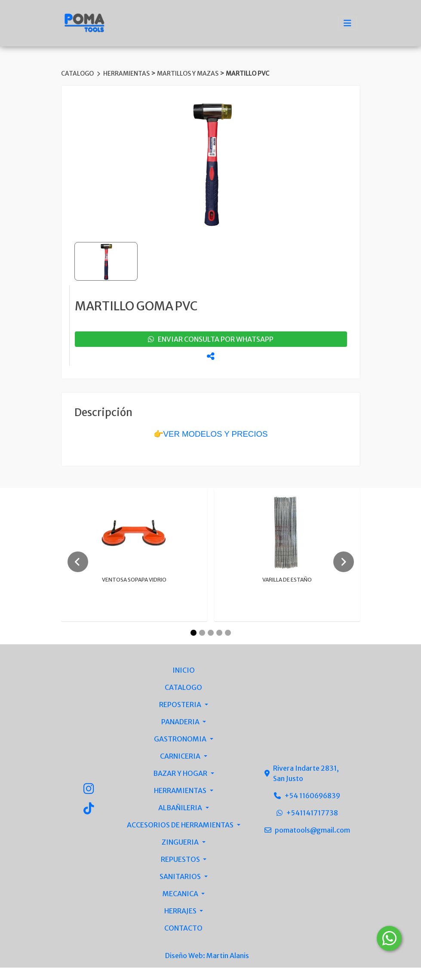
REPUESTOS (181, 859)
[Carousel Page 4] (219, 633)
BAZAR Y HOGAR (181, 773)
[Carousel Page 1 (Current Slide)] (194, 633)
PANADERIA (181, 722)
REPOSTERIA (181, 705)
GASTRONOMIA (181, 739)
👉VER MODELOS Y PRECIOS (211, 433)
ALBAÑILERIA (180, 808)
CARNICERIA (181, 756)
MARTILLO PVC (247, 73)
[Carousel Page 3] (211, 633)
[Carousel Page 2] (202, 633)
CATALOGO (78, 73)
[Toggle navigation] (347, 23)
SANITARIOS (181, 877)
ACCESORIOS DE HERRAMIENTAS (181, 825)
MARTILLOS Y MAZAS (188, 73)
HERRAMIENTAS (127, 73)
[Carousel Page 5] (228, 633)
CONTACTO (183, 928)
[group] (210, 162)
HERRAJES (181, 911)
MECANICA (181, 894)
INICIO (183, 670)
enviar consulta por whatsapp (210, 339)
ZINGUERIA (181, 842)
